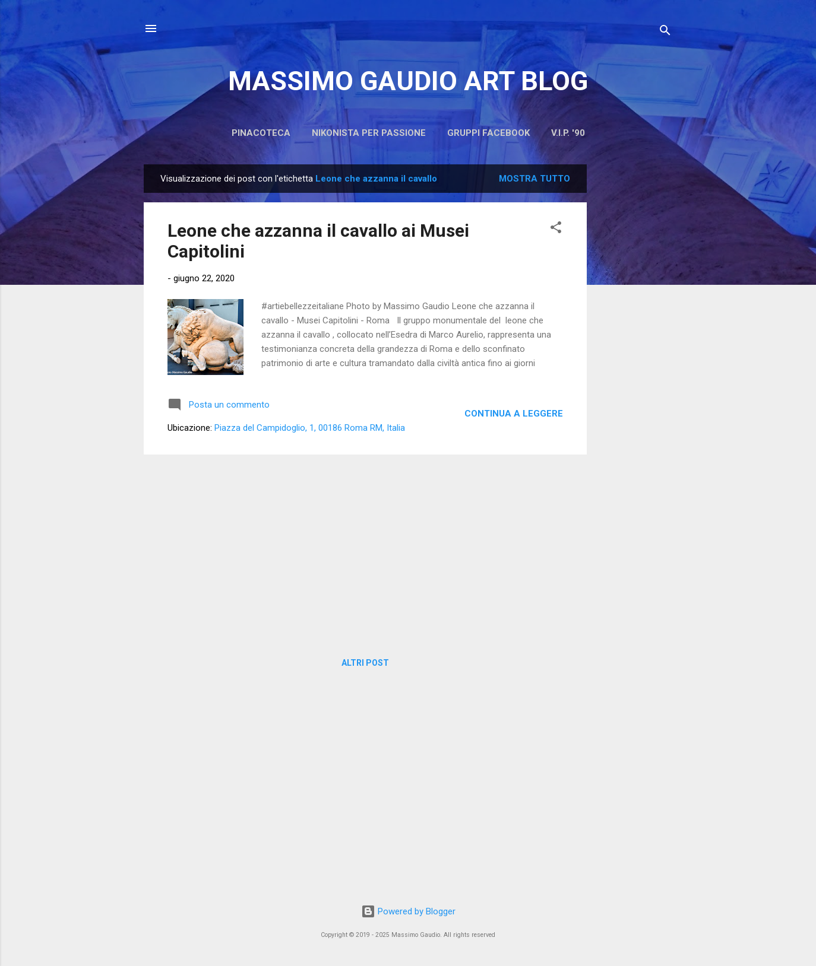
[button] (556, 229)
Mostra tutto (534, 178)
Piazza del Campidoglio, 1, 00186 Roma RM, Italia (309, 427)
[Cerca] (665, 32)
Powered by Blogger (408, 911)
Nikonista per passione (369, 133)
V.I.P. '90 (568, 133)
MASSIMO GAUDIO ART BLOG (408, 81)
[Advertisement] (634, 342)
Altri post (365, 663)
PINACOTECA (261, 133)
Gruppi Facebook (488, 133)
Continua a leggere (513, 413)
